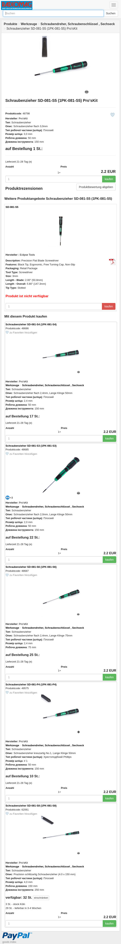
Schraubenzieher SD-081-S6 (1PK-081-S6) (31, 566)
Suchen (110, 13)
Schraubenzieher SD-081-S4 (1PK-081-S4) (31, 324)
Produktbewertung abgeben (96, 187)
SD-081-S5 (12, 207)
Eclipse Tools (27, 254)
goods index (9, 941)
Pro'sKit (23, 118)
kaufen (109, 179)
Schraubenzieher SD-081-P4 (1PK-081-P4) (31, 684)
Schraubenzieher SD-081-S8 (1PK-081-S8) (31, 805)
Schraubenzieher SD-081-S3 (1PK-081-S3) (31, 445)
